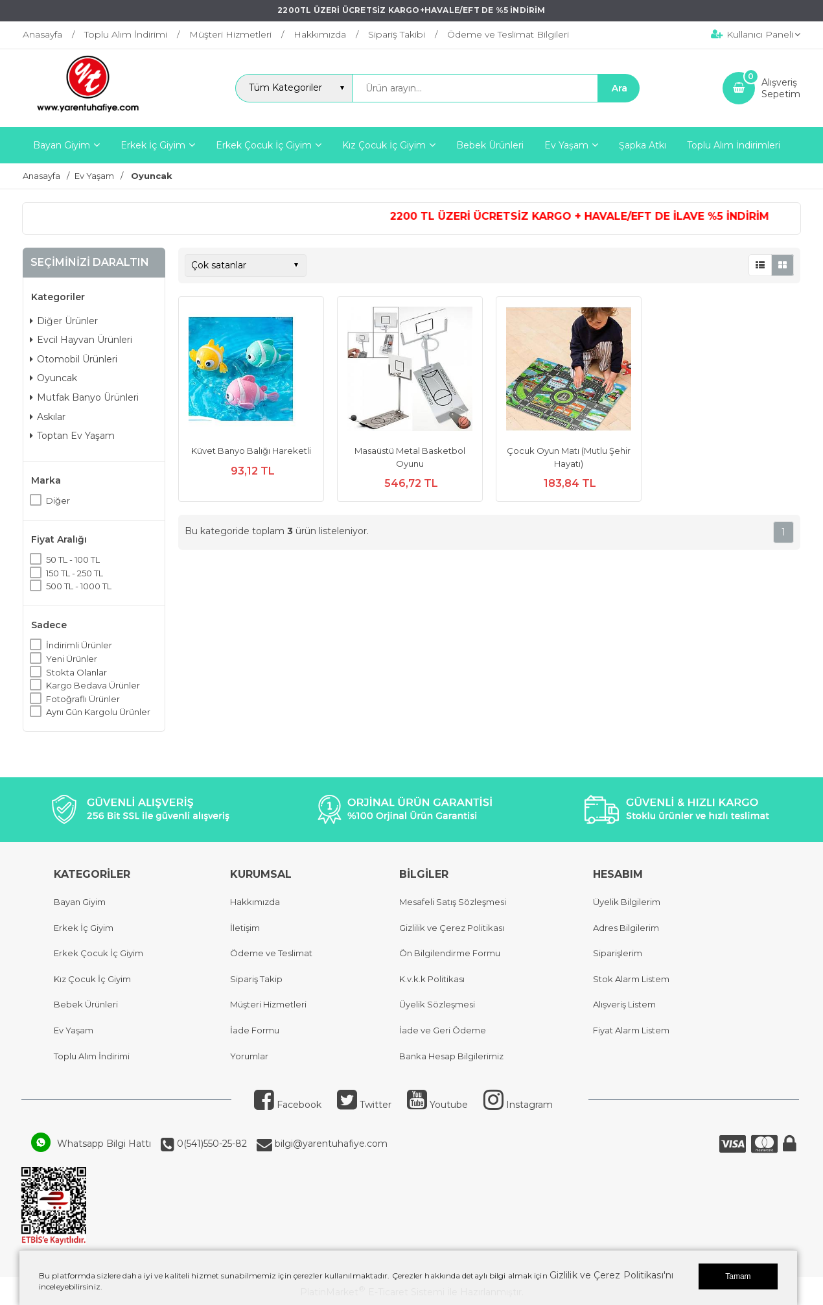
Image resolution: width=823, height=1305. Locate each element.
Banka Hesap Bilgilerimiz (451, 1056)
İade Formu (254, 1030)
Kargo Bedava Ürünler (93, 685)
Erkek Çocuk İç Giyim (98, 953)
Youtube (437, 1105)
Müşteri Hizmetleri (268, 1004)
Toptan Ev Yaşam (72, 435)
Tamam (737, 1276)
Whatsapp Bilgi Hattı (104, 1143)
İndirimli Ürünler (79, 645)
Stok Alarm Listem (631, 979)
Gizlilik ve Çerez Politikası (451, 928)
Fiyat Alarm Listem (631, 1030)
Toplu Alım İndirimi (92, 1056)
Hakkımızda (255, 902)
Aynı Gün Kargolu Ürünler (98, 712)
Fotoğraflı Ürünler (83, 699)
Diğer (58, 500)
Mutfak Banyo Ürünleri (84, 397)
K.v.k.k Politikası (432, 979)
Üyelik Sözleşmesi (437, 1004)
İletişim (245, 928)
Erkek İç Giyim (83, 928)
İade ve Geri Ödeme (442, 1030)
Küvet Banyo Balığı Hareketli (251, 450)
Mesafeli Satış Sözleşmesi (452, 902)
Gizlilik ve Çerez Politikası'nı (611, 1275)
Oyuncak (53, 378)
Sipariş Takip (256, 979)
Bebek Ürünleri (86, 1004)
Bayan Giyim (80, 902)
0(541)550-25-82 (210, 1143)
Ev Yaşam (73, 1030)
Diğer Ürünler (64, 321)
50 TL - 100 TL (73, 559)
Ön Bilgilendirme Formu (449, 953)
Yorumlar (249, 1056)
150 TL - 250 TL (74, 573)
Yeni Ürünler (71, 658)
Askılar (47, 417)
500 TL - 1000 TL (78, 586)
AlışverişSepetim (780, 88)
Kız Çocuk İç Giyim (92, 979)
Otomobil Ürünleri (73, 359)
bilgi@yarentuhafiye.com (330, 1143)
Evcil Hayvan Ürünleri (81, 340)
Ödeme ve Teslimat (271, 953)
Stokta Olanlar (76, 672)
